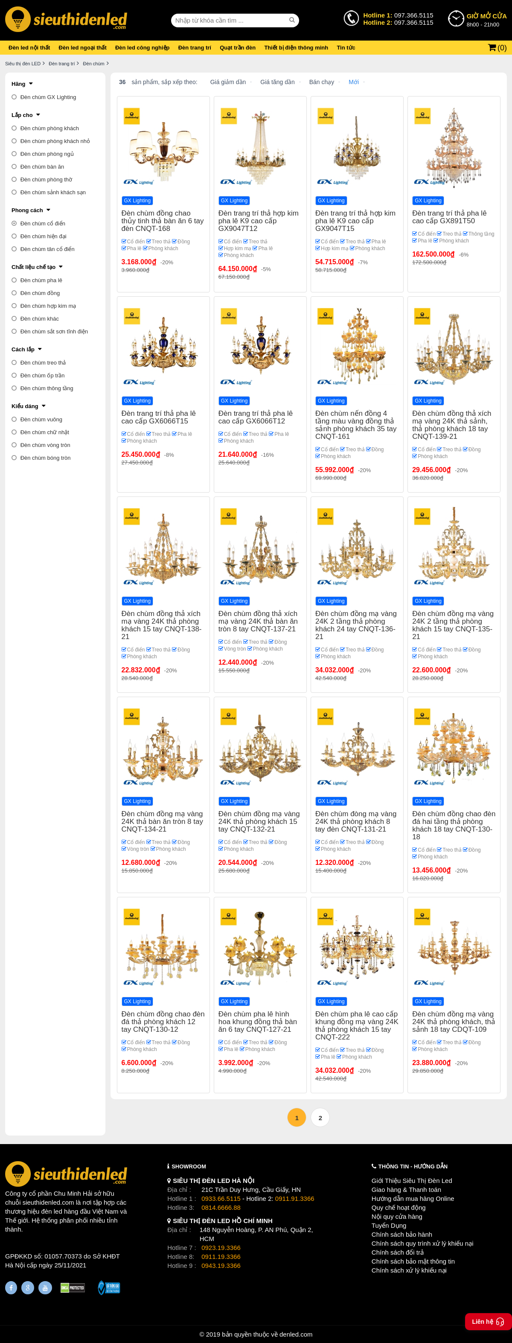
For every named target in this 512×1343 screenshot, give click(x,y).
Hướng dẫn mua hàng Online (413, 1198)
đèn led (51, 1211)
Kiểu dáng (25, 406)
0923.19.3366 (221, 1247)
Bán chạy (322, 82)
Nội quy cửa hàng (397, 1216)
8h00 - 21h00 (487, 20)
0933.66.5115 (221, 1198)
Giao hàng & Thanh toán (406, 1189)
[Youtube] (45, 1287)
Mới (354, 82)
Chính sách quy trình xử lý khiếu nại (423, 1243)
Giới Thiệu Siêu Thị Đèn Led (412, 1180)
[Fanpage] (11, 1287)
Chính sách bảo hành (402, 1234)
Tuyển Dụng (389, 1225)
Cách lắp (23, 349)
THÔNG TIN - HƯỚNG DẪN (413, 1166)
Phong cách (27, 210)
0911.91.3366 (294, 1198)
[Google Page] (27, 1287)
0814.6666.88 (221, 1207)
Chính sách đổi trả (398, 1252)
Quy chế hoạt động (399, 1207)
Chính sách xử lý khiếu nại (409, 1270)
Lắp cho (22, 115)
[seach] (293, 20)
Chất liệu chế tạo (33, 267)
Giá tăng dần (277, 82)
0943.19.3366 (221, 1265)
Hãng (19, 84)
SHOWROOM (189, 1166)
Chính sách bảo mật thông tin (413, 1261)
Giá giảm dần (228, 82)
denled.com (296, 1334)
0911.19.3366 (221, 1256)
